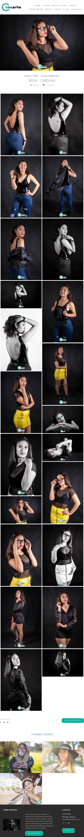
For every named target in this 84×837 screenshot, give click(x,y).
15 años (47, 5)
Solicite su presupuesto (72, 720)
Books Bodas (36, 9)
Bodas (73, 5)
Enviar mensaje (69, 816)
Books (49, 9)
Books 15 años (60, 5)
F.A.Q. (66, 9)
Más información (34, 833)
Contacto (76, 9)
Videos (57, 9)
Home (37, 5)
